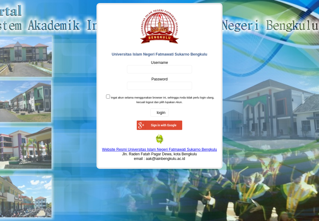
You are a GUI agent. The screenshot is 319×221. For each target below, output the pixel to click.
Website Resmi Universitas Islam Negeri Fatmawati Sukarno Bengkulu (159, 149)
